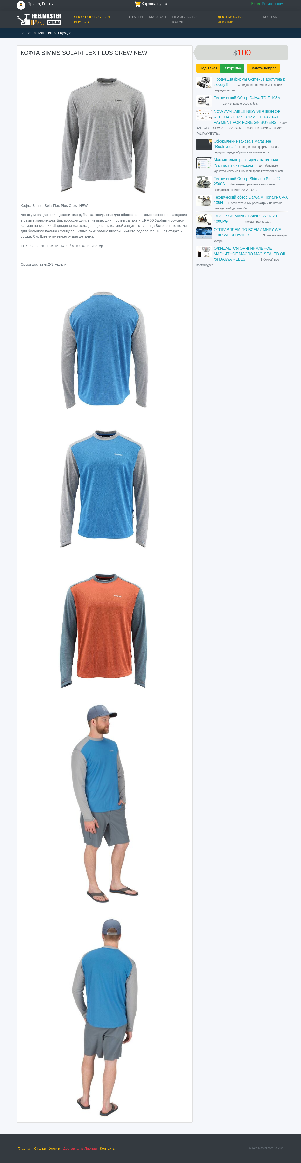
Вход (255, 4)
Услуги (54, 1148)
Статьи (136, 17)
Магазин (157, 17)
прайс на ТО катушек (184, 19)
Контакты (272, 17)
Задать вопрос (263, 68)
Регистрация (273, 4)
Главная (25, 33)
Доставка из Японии (230, 19)
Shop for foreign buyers (92, 19)
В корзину (232, 68)
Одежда (64, 33)
